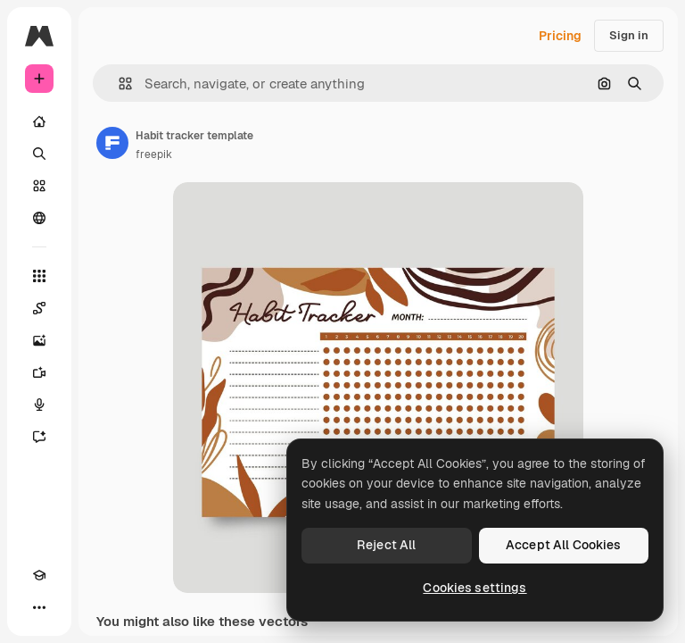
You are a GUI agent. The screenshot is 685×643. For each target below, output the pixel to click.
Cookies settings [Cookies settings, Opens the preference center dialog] (474, 588)
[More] (39, 607)
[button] (118, 83)
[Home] (39, 121)
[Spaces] (39, 308)
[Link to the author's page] (112, 143)
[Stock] (39, 185)
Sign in (628, 35)
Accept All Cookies (564, 545)
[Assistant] (39, 436)
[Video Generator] (39, 372)
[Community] (39, 218)
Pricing (560, 36)
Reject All (386, 545)
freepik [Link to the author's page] (154, 154)
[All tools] (39, 276)
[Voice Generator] (39, 404)
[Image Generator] (39, 340)
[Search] (39, 153)
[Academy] (39, 575)
